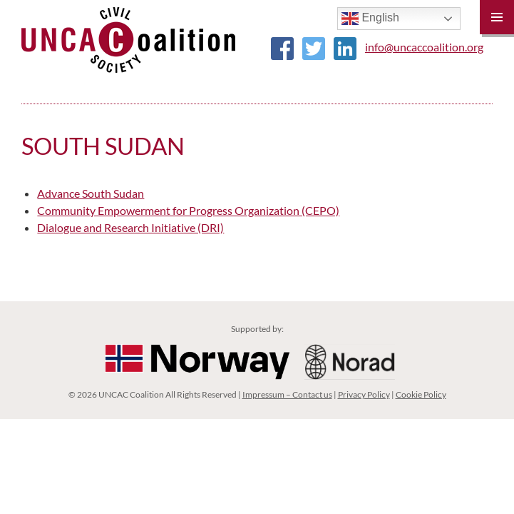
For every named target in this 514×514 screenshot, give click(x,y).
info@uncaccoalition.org (424, 47)
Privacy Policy (364, 394)
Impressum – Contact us (287, 394)
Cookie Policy (421, 394)
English (370, 18)
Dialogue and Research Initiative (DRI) (130, 227)
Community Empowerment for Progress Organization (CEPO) (188, 210)
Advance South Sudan (90, 193)
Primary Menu (497, 17)
